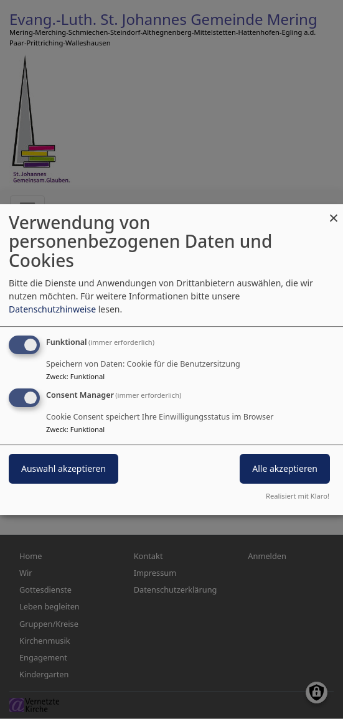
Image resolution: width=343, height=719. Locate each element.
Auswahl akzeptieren (63, 469)
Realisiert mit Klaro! (297, 495)
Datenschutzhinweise (52, 309)
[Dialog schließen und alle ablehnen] (333, 212)
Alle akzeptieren (284, 469)
